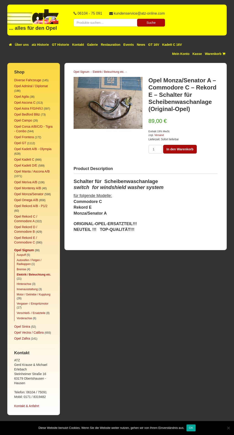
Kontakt (78, 44)
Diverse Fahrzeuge (27, 80)
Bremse (21, 269)
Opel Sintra (22, 326)
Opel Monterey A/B (27, 188)
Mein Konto (180, 54)
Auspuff (21, 255)
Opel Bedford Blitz (27, 114)
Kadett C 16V (172, 44)
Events (128, 44)
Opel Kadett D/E (25, 165)
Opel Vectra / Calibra (29, 332)
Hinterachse (24, 284)
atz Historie (40, 44)
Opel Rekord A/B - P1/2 (31, 206)
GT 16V (153, 44)
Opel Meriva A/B (25, 182)
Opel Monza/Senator (28, 194)
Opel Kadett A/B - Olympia (32, 149)
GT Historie (60, 44)
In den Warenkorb (180, 149)
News (141, 44)
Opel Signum (24, 250)
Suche (151, 22)
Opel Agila (21, 96)
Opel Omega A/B (26, 200)
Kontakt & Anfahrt (26, 406)
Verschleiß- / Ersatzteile (31, 313)
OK (191, 428)
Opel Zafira (22, 338)
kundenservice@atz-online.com (139, 13)
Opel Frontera (24, 137)
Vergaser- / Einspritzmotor (32, 303)
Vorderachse (24, 318)
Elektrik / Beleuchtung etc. (34, 274)
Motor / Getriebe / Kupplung (33, 294)
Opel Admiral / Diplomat (31, 86)
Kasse (197, 54)
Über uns (22, 44)
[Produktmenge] (155, 149)
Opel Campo (23, 120)
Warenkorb (215, 54)
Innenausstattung (27, 289)
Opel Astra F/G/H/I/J (28, 108)
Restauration (110, 44)
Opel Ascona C (24, 102)
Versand (159, 135)
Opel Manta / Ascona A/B (32, 171)
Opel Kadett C (24, 159)
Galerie (92, 44)
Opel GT (20, 143)
